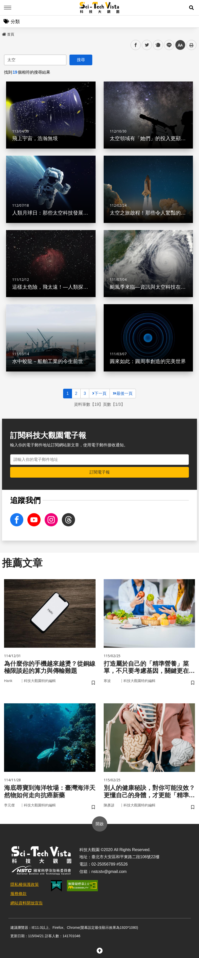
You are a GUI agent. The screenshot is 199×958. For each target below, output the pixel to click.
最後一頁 (123, 393)
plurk (157, 45)
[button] (191, 7)
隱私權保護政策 (24, 884)
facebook (136, 45)
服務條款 (18, 893)
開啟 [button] (100, 824)
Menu (7, 7)
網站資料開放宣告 (26, 903)
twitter (147, 45)
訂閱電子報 (99, 472)
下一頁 (99, 393)
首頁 (8, 34)
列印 (191, 45)
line (167, 45)
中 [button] (180, 45)
